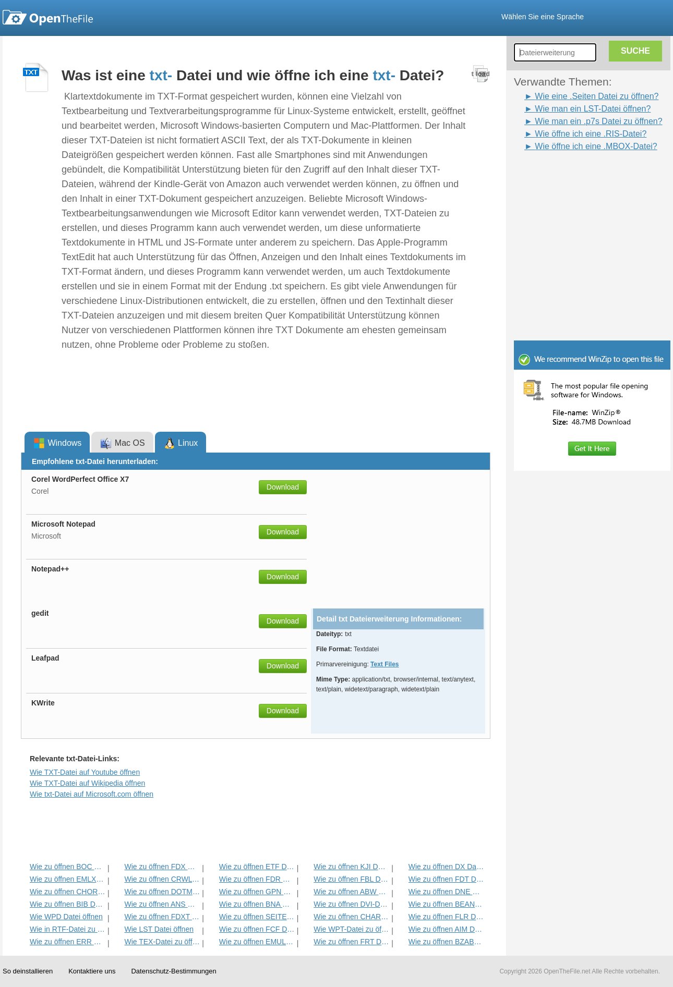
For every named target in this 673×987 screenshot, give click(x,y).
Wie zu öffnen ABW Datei (351, 891)
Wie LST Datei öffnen (159, 929)
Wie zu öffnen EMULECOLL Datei (257, 941)
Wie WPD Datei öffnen (66, 916)
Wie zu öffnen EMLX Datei (67, 879)
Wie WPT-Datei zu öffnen (351, 929)
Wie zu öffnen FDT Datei (446, 879)
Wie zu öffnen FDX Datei (162, 866)
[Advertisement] (576, 176)
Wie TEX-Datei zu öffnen (162, 941)
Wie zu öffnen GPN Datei (257, 891)
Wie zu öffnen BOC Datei (67, 866)
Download (283, 487)
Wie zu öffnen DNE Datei (446, 891)
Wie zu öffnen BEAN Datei (446, 904)
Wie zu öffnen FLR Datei (446, 916)
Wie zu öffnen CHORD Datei (67, 891)
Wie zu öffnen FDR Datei (257, 879)
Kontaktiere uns (91, 971)
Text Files (384, 664)
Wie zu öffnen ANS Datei (162, 904)
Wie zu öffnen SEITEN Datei (257, 916)
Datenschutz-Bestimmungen (173, 971)
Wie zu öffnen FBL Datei (351, 879)
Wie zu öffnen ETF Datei (257, 866)
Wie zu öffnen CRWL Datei (162, 879)
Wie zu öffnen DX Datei (446, 866)
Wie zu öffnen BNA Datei (257, 904)
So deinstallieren (28, 971)
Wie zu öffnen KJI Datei (351, 866)
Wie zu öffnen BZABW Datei (446, 941)
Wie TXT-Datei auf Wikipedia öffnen (87, 783)
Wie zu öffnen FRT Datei (351, 941)
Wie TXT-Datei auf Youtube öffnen (85, 772)
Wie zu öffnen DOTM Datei (162, 891)
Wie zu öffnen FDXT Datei (162, 916)
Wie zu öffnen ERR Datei (67, 941)
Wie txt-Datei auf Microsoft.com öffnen (91, 794)
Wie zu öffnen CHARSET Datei (351, 916)
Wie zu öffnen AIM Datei (446, 929)
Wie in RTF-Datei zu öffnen (67, 929)
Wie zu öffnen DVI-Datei (351, 904)
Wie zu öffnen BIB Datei (67, 904)
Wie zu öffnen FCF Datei (257, 929)
